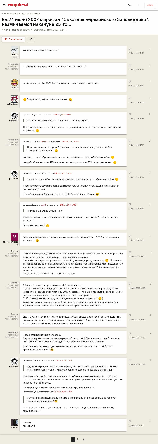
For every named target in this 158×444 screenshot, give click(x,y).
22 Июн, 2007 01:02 (136, 288)
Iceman (14, 427)
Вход (150, 5)
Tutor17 (14, 54)
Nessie (15, 87)
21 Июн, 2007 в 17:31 (62, 173)
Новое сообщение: (22, 29)
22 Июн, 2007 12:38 (136, 365)
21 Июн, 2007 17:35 (136, 177)
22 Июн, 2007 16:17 (136, 426)
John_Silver (12, 104)
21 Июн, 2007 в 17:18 (70, 141)
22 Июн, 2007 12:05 (136, 338)
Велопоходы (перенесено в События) (21, 13)
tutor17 (44, 205)
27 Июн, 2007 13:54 (55, 29)
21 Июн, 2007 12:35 (136, 86)
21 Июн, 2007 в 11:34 (68, 205)
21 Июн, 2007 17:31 (136, 145)
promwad (38, 29)
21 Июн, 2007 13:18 (136, 102)
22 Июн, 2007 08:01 (136, 320)
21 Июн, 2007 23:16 (136, 240)
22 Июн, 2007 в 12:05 (63, 361)
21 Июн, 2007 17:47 (136, 209)
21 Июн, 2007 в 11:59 (62, 115)
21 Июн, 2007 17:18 (136, 119)
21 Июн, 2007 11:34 (136, 53)
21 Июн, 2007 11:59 (136, 70)
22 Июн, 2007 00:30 (136, 257)
